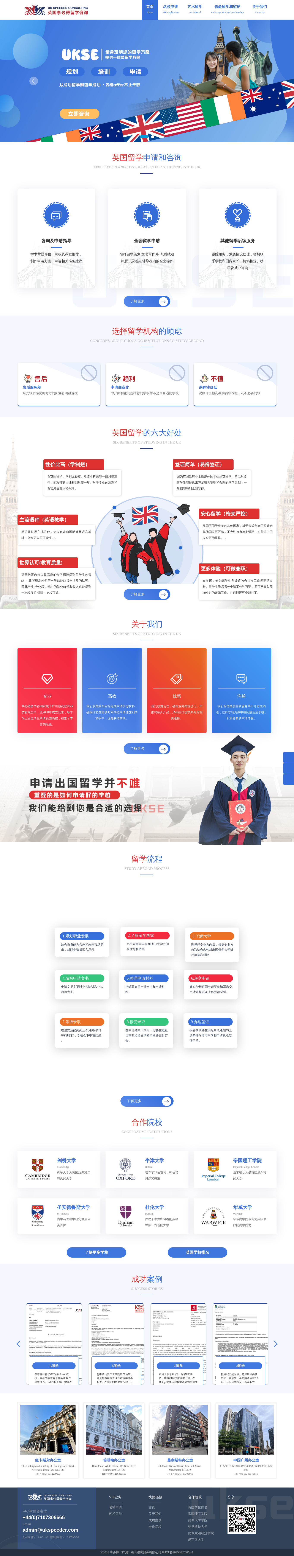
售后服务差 (32, 387)
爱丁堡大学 (196, 1539)
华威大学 (242, 1207)
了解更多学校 (96, 1252)
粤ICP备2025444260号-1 (177, 1552)
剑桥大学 (66, 1160)
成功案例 (155, 1520)
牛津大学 (154, 1160)
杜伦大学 (154, 1207)
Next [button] (274, 1343)
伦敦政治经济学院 (201, 1533)
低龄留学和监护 (227, 9)
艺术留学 (195, 9)
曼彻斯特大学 (197, 1526)
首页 (149, 9)
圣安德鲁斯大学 (73, 1207)
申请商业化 (120, 387)
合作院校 (155, 1526)
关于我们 (259, 9)
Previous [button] (19, 1343)
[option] (54, 1344)
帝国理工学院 (247, 1160)
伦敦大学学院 (197, 1520)
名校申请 (170, 9)
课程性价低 (208, 387)
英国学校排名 (197, 1252)
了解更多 (149, 301)
